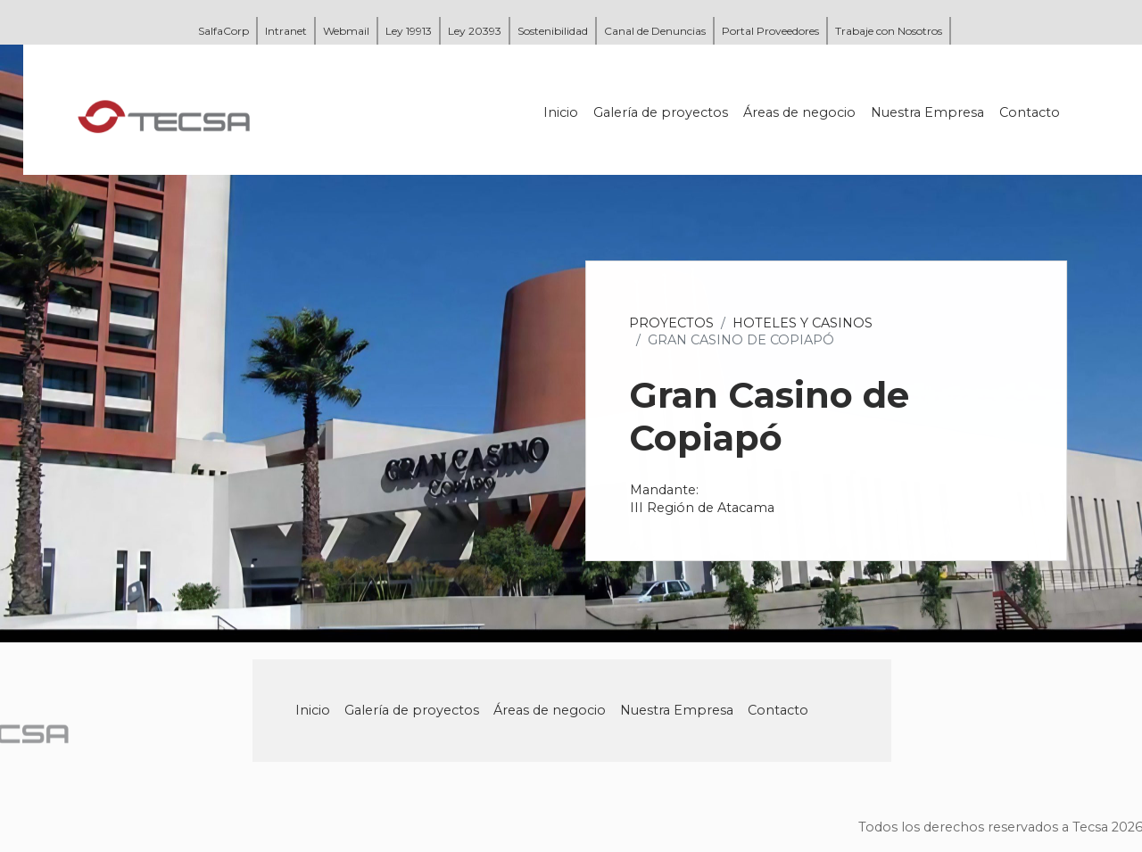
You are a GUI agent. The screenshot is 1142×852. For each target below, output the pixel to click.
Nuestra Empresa (928, 112)
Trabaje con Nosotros (888, 30)
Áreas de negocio (800, 112)
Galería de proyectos (661, 112)
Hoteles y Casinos (803, 323)
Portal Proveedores (770, 30)
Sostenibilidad (552, 30)
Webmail (346, 30)
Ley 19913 (408, 30)
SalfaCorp (223, 30)
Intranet (286, 30)
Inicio (561, 112)
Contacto (1030, 112)
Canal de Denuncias (655, 30)
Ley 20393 (474, 30)
